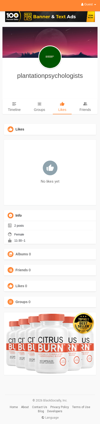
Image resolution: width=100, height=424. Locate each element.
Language (50, 417)
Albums (21, 254)
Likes (19, 286)
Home (14, 407)
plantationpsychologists (50, 75)
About (25, 407)
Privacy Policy (59, 407)
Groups (21, 302)
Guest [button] (88, 4)
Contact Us (39, 407)
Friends (21, 270)
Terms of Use (81, 407)
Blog (41, 411)
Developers (54, 411)
